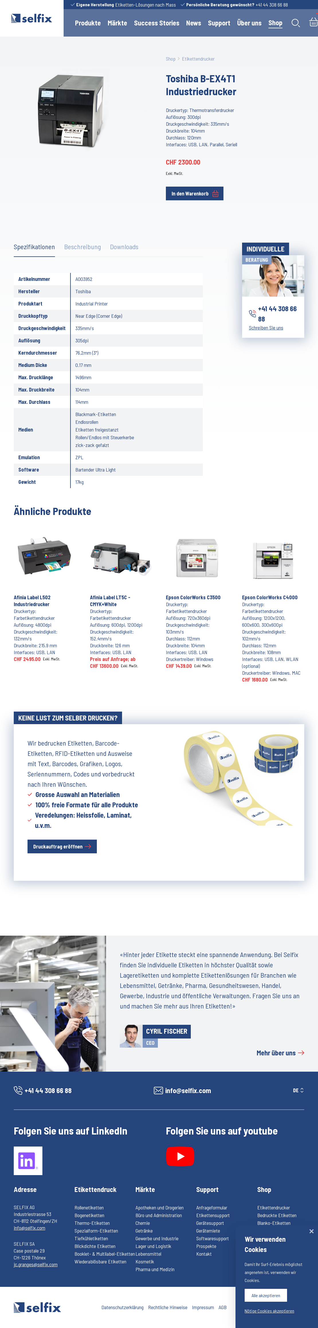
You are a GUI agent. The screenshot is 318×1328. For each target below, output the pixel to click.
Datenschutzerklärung (122, 1307)
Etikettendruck (95, 1189)
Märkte (117, 23)
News (193, 23)
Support (219, 23)
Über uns (249, 23)
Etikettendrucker (198, 58)
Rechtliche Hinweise (167, 1307)
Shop (275, 22)
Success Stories (156, 23)
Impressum (203, 1307)
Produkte (88, 23)
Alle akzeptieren (266, 1295)
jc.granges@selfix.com (36, 1264)
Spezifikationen (34, 246)
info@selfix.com (29, 1228)
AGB (223, 1307)
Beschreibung (82, 246)
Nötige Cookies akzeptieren (269, 1310)
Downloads (124, 246)
